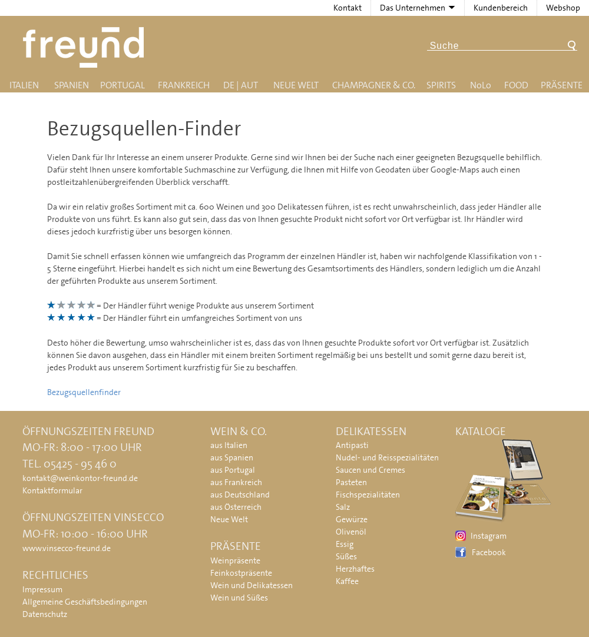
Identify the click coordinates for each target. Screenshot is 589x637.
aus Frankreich (236, 482)
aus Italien (228, 445)
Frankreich (184, 85)
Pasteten (351, 482)
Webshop (563, 7)
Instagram (489, 535)
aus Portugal (232, 470)
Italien (24, 85)
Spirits (441, 85)
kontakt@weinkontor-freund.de (80, 478)
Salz (343, 507)
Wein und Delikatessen (251, 585)
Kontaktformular (52, 490)
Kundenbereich (501, 7)
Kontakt (347, 7)
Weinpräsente (235, 560)
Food (516, 85)
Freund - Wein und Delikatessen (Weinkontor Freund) (86, 47)
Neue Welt (296, 85)
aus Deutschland (240, 494)
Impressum (42, 589)
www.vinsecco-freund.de (66, 548)
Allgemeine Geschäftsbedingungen (84, 601)
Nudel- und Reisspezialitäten (387, 457)
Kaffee (347, 581)
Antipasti (352, 445)
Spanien (71, 85)
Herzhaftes (355, 568)
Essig (344, 544)
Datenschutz (44, 614)
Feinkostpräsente (241, 573)
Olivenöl (351, 531)
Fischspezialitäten (368, 494)
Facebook (489, 552)
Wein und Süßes (239, 597)
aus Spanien (231, 457)
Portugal (122, 85)
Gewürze (352, 519)
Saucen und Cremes (370, 470)
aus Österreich (236, 507)
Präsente (562, 85)
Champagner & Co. (373, 85)
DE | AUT (240, 85)
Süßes (346, 556)
